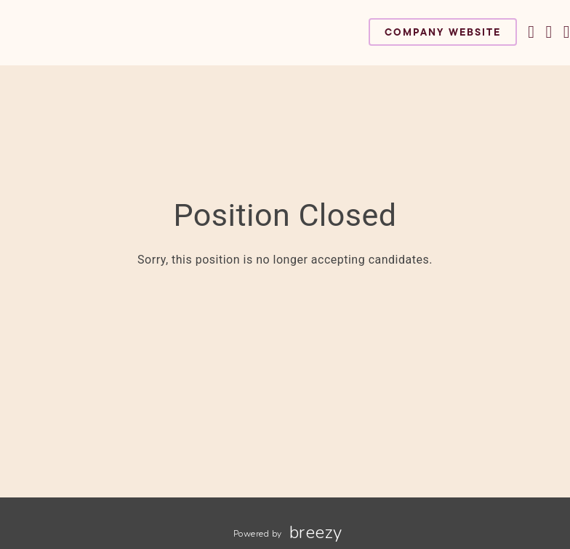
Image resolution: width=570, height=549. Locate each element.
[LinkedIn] (566, 32)
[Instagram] (548, 32)
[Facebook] (531, 32)
